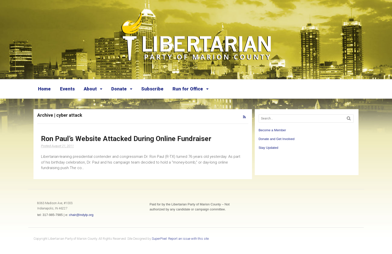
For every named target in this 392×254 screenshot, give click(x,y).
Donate (119, 88)
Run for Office (187, 88)
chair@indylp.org (81, 215)
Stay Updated (268, 148)
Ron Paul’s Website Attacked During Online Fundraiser (126, 139)
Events (67, 88)
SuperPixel (159, 238)
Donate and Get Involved (276, 139)
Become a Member (272, 130)
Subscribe (152, 88)
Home (44, 88)
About (90, 88)
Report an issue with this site (188, 238)
